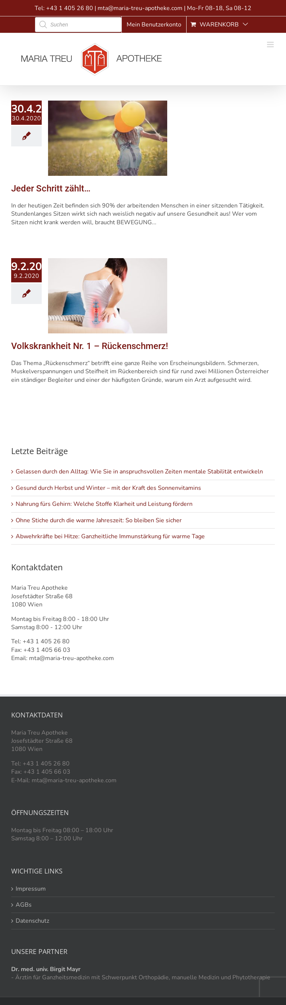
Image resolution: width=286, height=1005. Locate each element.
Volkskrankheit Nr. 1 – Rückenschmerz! (89, 346)
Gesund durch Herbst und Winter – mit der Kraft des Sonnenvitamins (108, 488)
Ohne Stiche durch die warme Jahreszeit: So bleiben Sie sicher (99, 520)
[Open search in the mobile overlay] (78, 24)
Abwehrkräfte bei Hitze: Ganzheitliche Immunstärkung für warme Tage (110, 536)
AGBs (24, 905)
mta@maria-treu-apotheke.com (140, 8)
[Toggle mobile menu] (271, 44)
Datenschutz (32, 921)
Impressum (31, 889)
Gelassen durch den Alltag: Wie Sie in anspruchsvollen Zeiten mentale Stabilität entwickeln (139, 471)
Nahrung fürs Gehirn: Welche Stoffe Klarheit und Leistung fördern (104, 504)
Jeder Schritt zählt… (50, 188)
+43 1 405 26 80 (69, 8)
